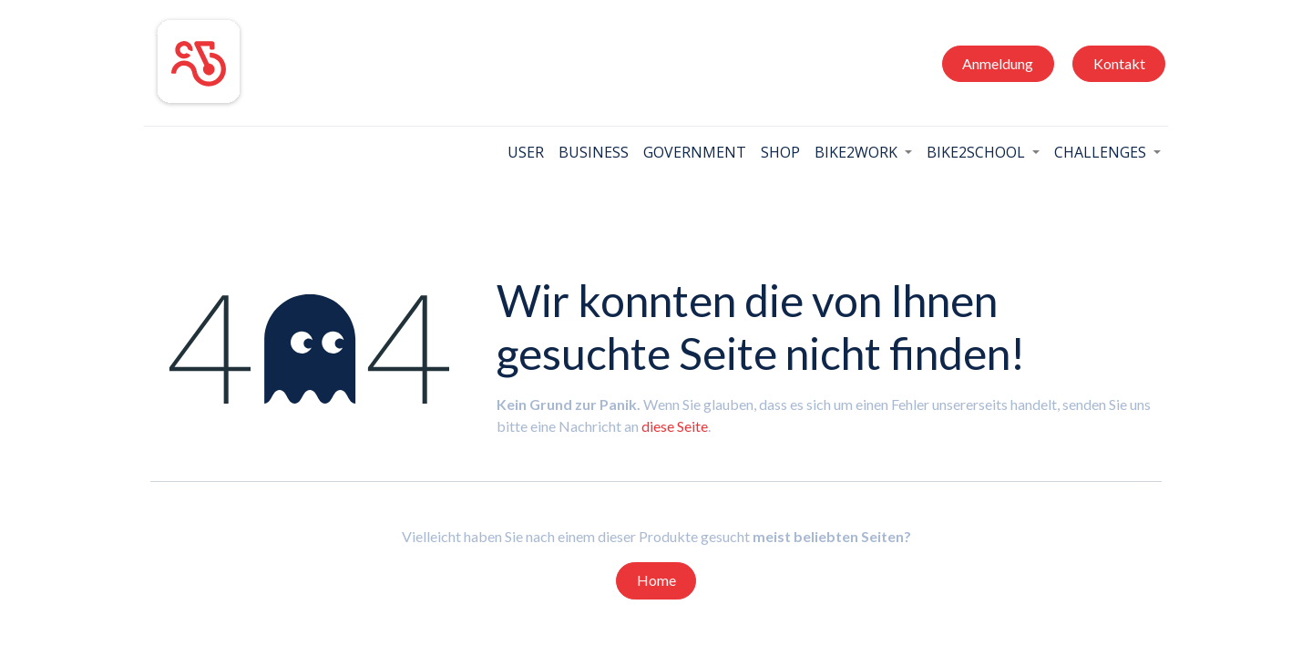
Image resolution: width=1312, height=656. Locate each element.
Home (656, 580)
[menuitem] (519, 152)
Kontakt (1112, 63)
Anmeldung (991, 63)
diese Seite (674, 426)
